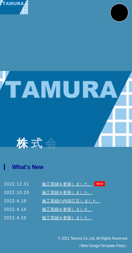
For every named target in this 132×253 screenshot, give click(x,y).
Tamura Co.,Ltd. (82, 238)
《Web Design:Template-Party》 (101, 246)
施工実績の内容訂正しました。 (71, 201)
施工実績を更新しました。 (67, 184)
